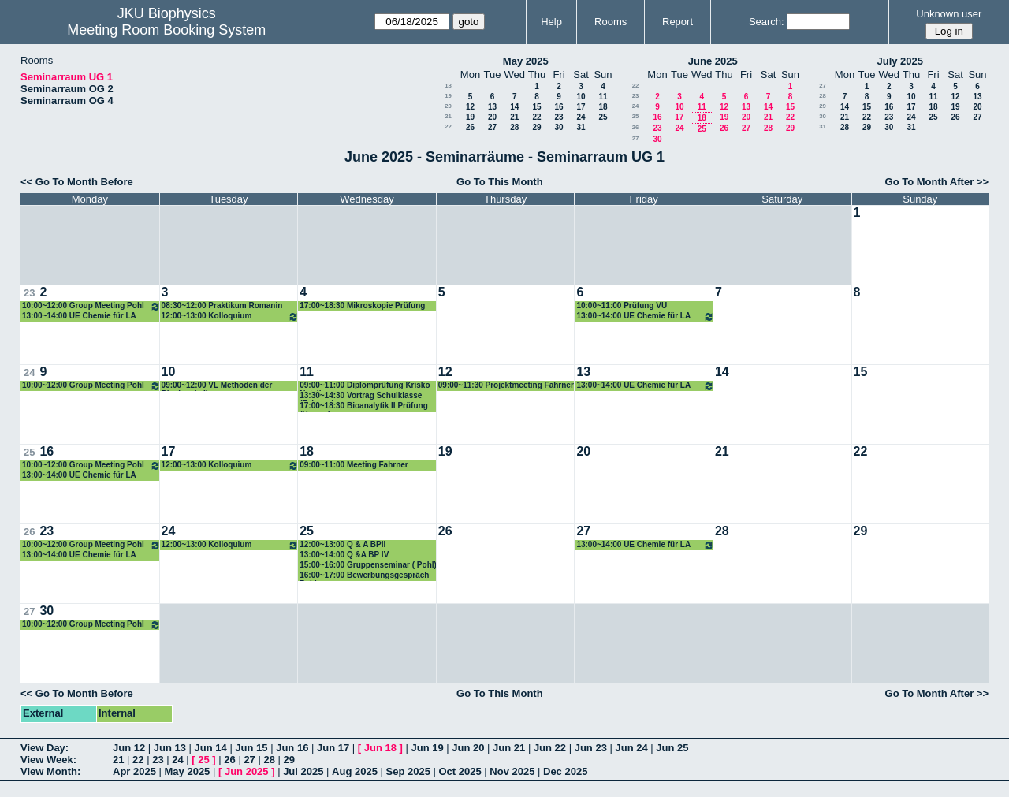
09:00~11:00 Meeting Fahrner (354, 464)
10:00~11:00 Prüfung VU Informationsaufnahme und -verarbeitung (629, 306)
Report (677, 22)
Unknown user (948, 14)
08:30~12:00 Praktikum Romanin (222, 305)
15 (536, 106)
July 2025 (900, 61)
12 (470, 106)
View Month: (50, 771)
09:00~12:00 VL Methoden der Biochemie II (217, 386)
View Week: (48, 759)
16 (558, 106)
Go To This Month (499, 182)
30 (558, 127)
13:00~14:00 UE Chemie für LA (79, 315)
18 (448, 85)
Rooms (610, 22)
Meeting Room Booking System (166, 30)
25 (602, 117)
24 (580, 117)
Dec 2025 (565, 771)
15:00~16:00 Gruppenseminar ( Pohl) (368, 565)
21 (448, 116)
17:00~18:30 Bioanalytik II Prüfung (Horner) (364, 406)
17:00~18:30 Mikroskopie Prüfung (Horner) (362, 306)
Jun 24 (631, 748)
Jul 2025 (303, 771)
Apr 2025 (134, 771)
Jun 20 (468, 748)
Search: (766, 22)
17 (580, 106)
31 (580, 127)
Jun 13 (170, 748)
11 (602, 96)
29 (536, 127)
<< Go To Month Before (76, 182)
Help (551, 22)
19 (448, 95)
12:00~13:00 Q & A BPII (342, 544)
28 (514, 127)
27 (492, 127)
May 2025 (526, 61)
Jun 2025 (247, 771)
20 (448, 106)
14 (514, 106)
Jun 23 (591, 748)
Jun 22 (550, 748)
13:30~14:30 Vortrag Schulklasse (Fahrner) (361, 396)
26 (470, 127)
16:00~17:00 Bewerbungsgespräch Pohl (364, 576)
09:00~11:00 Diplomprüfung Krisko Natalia (365, 386)
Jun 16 (292, 748)
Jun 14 (211, 748)
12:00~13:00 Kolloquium (231, 316)
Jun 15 (251, 748)
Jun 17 (333, 748)
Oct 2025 (459, 771)
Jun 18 (380, 748)
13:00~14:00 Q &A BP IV (344, 554)
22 (536, 117)
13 (492, 106)
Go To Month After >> (937, 182)
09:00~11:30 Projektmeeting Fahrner (506, 385)
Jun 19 (427, 748)
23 (558, 117)
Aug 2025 (355, 771)
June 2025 (713, 61)
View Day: (44, 748)
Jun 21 (509, 748)
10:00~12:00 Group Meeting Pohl (91, 306)
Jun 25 (672, 748)
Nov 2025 (512, 771)
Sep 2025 (408, 771)
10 (580, 96)
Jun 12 (129, 748)
